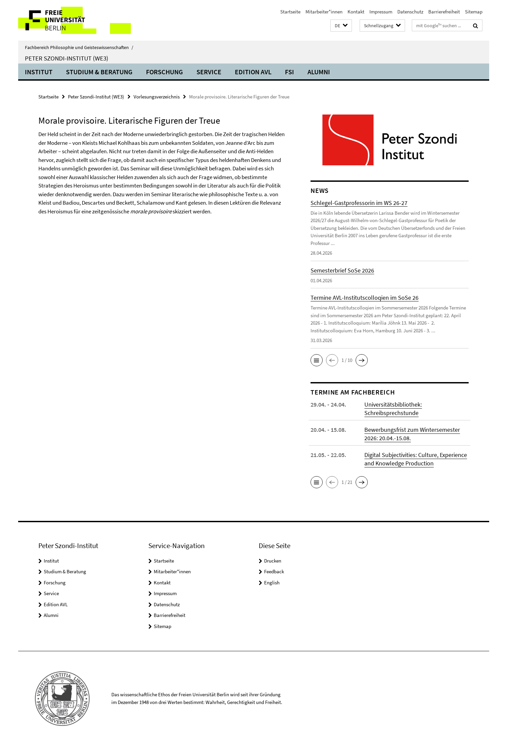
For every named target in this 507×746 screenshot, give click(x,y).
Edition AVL (253, 72)
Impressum (380, 11)
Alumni (318, 72)
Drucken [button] (272, 560)
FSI (289, 72)
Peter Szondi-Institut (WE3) (66, 58)
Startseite (290, 11)
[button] (341, 25)
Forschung (164, 72)
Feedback (274, 571)
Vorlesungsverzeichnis (157, 96)
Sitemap (473, 11)
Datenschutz (410, 11)
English (272, 582)
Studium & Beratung (99, 72)
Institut (38, 72)
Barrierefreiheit (444, 11)
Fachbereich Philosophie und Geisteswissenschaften (79, 47)
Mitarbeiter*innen (323, 11)
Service (208, 72)
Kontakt (356, 11)
